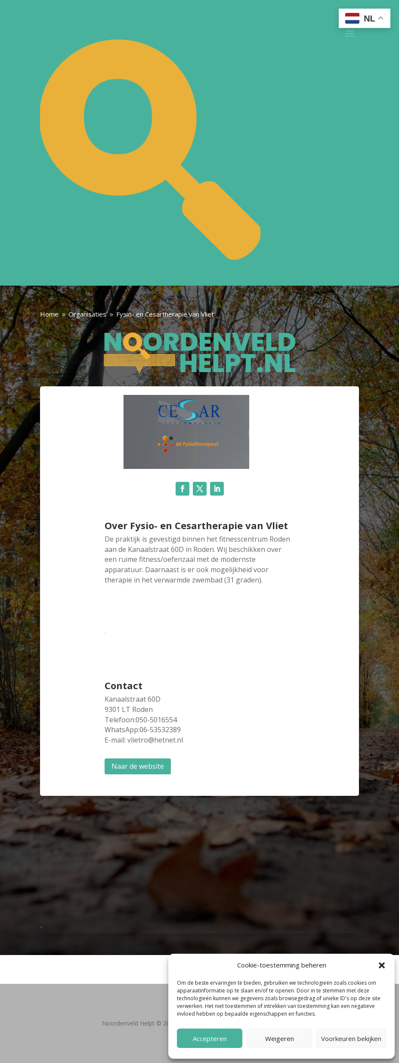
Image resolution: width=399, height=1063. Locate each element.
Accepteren (210, 1038)
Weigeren (279, 1038)
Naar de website (137, 766)
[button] (381, 965)
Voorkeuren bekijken (351, 1038)
